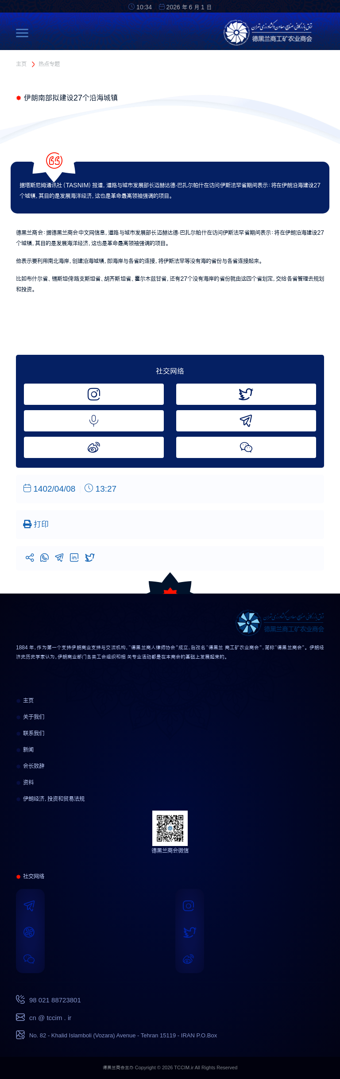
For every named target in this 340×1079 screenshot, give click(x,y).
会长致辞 (30, 766)
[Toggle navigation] (24, 33)
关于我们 (30, 717)
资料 (25, 782)
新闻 (25, 749)
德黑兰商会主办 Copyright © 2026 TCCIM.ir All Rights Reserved (170, 1067)
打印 (36, 524)
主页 (21, 64)
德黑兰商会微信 (170, 850)
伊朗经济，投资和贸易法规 (50, 799)
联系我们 (30, 733)
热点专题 (49, 64)
